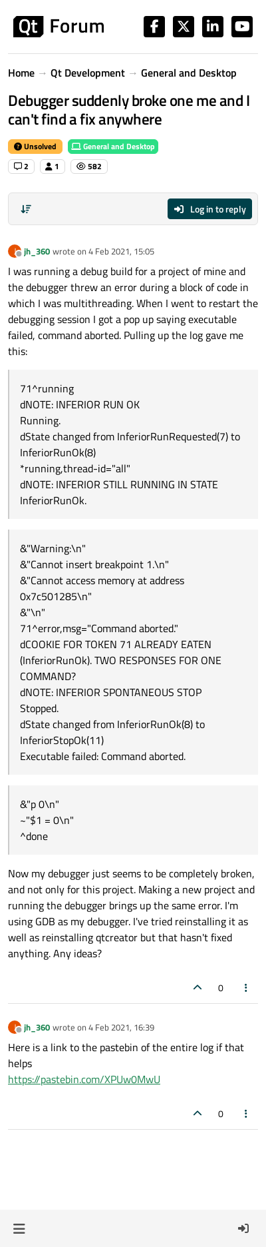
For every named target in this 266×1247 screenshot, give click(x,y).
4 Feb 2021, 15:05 (121, 251)
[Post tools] (247, 987)
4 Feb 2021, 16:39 (121, 1027)
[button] (19, 1228)
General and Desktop (113, 146)
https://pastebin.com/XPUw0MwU (84, 1079)
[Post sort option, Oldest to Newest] (26, 209)
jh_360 (37, 251)
